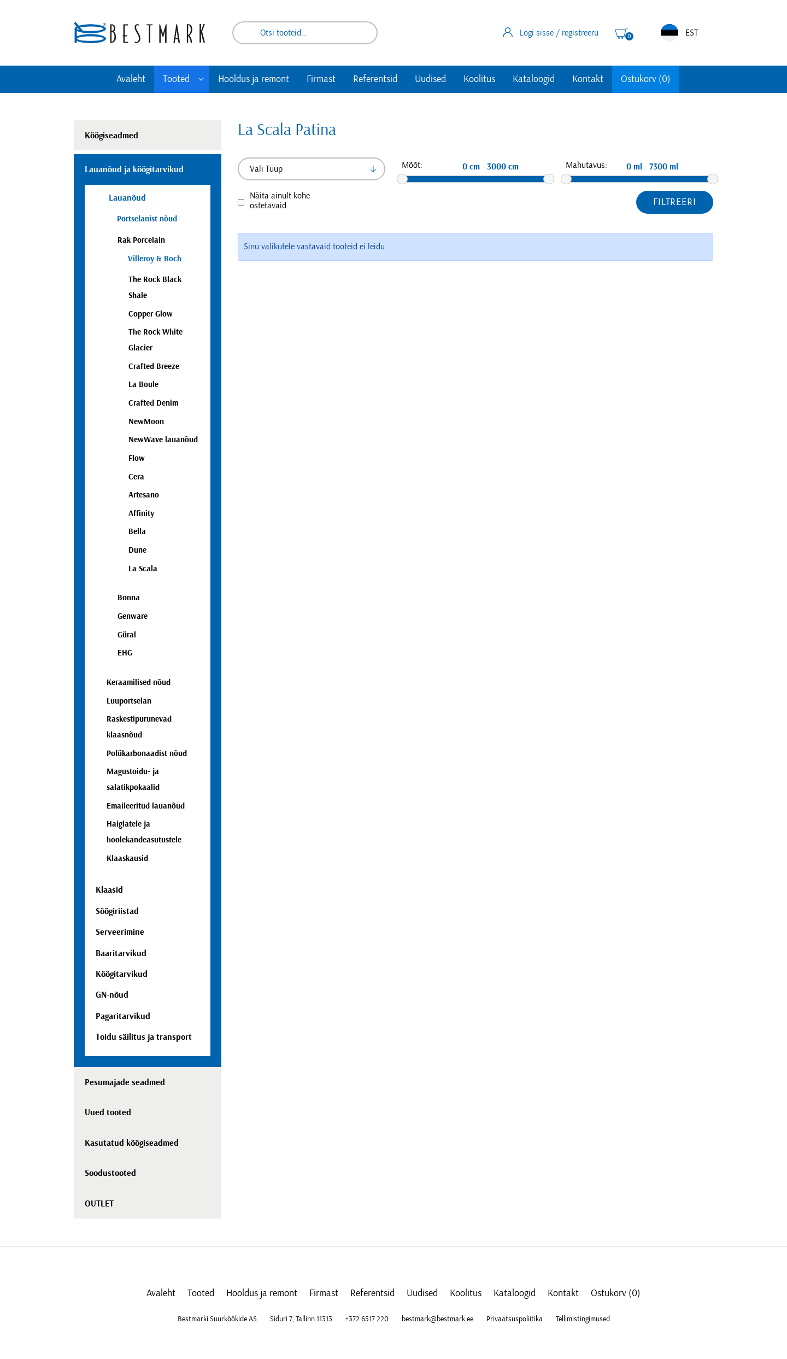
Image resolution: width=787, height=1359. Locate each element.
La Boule (143, 384)
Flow (136, 458)
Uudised (430, 79)
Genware (133, 616)
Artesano (143, 495)
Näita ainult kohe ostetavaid (280, 200)
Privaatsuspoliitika (514, 1319)
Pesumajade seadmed (125, 1082)
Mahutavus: (586, 165)
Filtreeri (674, 202)
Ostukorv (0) (646, 79)
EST (679, 33)
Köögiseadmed (111, 135)
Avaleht (130, 79)
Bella (137, 532)
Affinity (141, 513)
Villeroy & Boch (154, 259)
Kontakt (587, 79)
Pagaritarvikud (123, 1016)
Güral (127, 635)
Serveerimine (120, 932)
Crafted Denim (153, 403)
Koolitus (479, 79)
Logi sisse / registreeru (550, 32)
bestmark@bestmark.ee (437, 1319)
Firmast (321, 79)
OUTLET (99, 1203)
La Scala (142, 569)
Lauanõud (126, 198)
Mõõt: (412, 165)
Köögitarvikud (122, 974)
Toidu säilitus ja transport (144, 1037)
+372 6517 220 (367, 1319)
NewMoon (146, 422)
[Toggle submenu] (201, 79)
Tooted (176, 79)
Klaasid (109, 890)
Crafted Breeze (153, 366)
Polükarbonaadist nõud (147, 753)
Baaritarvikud (121, 953)
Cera (136, 477)
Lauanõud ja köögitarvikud (134, 169)
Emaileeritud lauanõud (146, 806)
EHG (125, 653)
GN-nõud (112, 995)
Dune (137, 550)
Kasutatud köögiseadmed (132, 1143)
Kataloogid (534, 79)
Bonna (129, 598)
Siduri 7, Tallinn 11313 (301, 1319)
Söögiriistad (117, 911)
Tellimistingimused (583, 1319)
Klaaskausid (127, 858)
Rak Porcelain (141, 240)
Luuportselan (129, 701)
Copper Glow (150, 314)
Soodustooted (110, 1173)
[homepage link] (139, 32)
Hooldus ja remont (253, 79)
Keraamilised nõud (139, 682)
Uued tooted (108, 1112)
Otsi (362, 32)
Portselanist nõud (147, 219)
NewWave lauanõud (163, 440)
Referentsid (375, 79)
